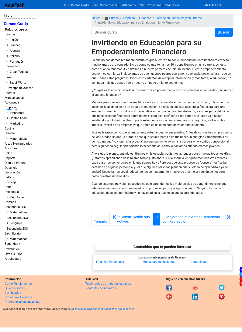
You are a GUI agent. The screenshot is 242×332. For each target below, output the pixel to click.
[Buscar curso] (150, 32)
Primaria (10, 202)
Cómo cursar (108, 5)
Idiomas (10, 34)
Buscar (224, 32)
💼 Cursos (112, 18)
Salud (8, 153)
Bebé (8, 187)
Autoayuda (12, 102)
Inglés (14, 39)
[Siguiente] (196, 219)
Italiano (15, 56)
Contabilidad (18, 118)
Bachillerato (13, 233)
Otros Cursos (13, 254)
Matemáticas (18, 138)
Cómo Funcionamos (18, 283)
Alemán (15, 50)
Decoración (12, 172)
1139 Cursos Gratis (77, 5)
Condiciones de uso (80, 308)
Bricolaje (10, 182)
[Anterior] (131, 219)
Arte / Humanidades (18, 143)
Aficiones (11, 148)
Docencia (11, 167)
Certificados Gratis (131, 5)
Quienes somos (15, 288)
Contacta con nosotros (100, 288)
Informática (12, 66)
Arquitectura (13, 259)
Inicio (8, 15)
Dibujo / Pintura (15, 163)
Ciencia (10, 133)
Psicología (12, 192)
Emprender (17, 113)
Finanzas (145, 18)
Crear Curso (172, 5)
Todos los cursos (16, 29)
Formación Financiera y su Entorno (178, 18)
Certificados (13, 292)
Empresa (11, 107)
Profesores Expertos (18, 297)
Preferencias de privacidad (22, 302)
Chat (95, 5)
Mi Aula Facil (213, 5)
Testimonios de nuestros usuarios (108, 283)
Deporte (10, 158)
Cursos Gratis (16, 23)
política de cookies (124, 308)
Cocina (9, 128)
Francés (15, 45)
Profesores (154, 5)
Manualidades (14, 98)
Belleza (9, 177)
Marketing (16, 123)
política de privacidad (102, 308)
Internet (10, 93)
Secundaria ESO (15, 207)
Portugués (17, 61)
